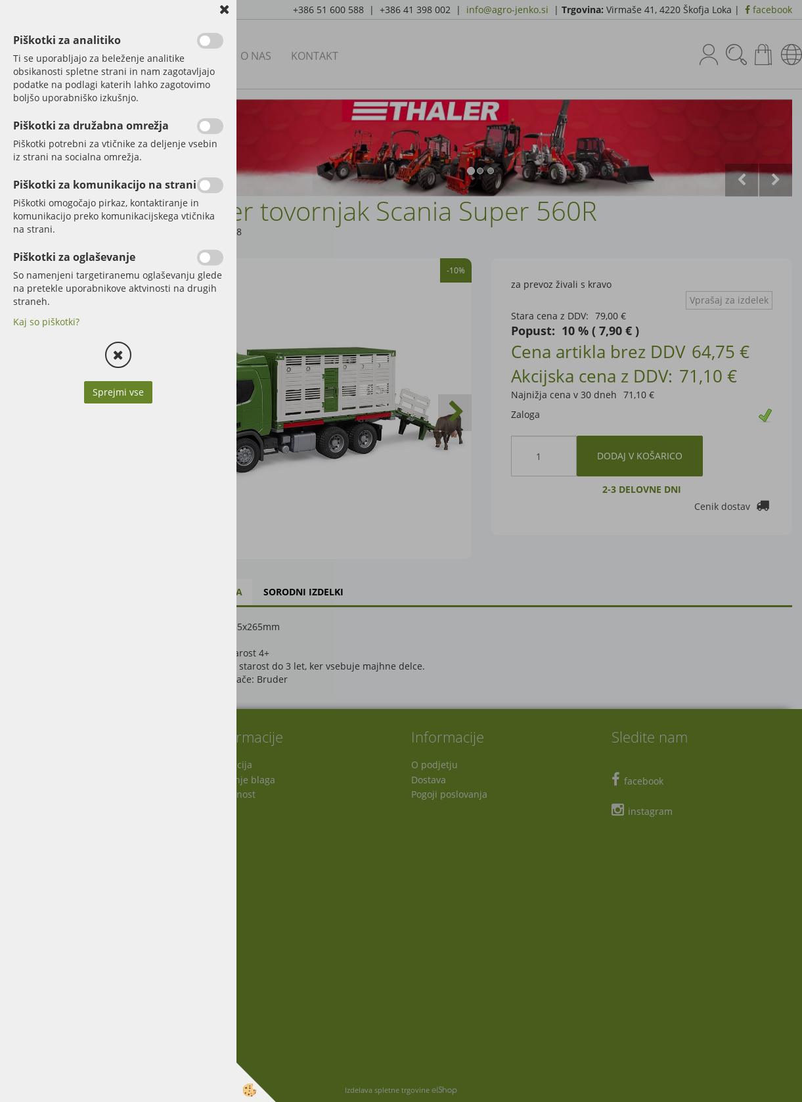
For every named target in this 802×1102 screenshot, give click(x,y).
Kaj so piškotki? (46, 321)
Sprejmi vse (118, 392)
